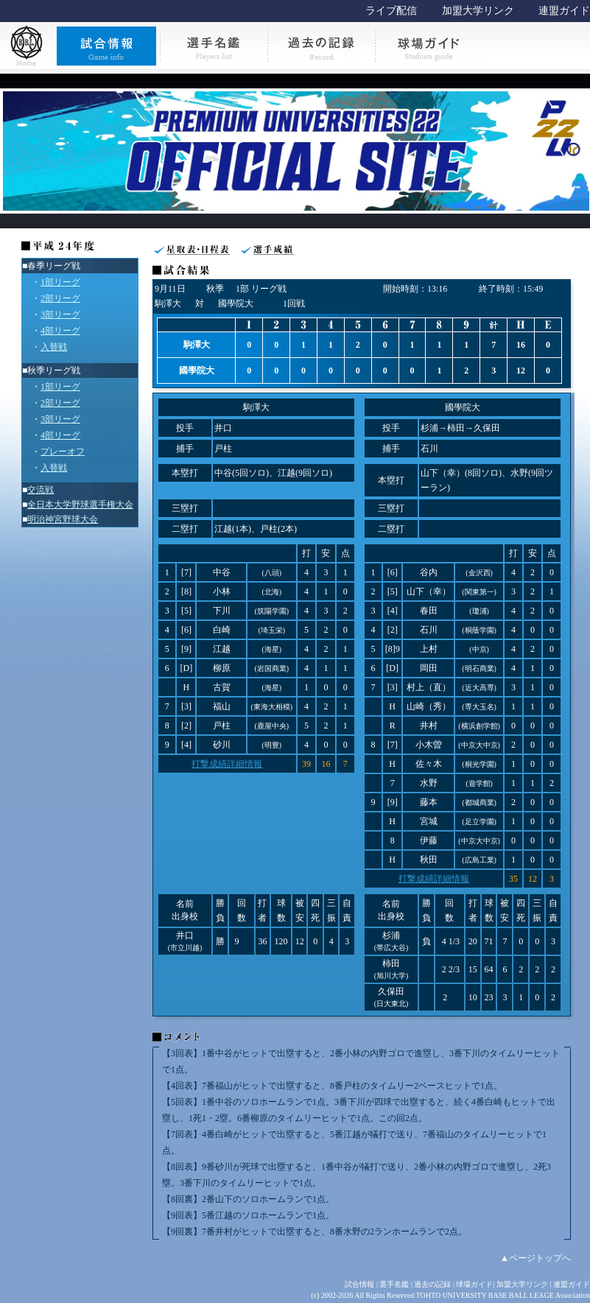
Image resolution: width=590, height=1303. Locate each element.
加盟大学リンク (478, 10)
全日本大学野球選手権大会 (80, 504)
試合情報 (359, 1284)
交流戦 (40, 490)
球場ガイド (474, 1284)
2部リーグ (60, 298)
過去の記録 (432, 1284)
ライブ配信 (391, 10)
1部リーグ (60, 282)
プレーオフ (63, 451)
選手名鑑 (394, 1284)
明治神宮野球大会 (62, 519)
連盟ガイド (564, 10)
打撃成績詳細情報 (227, 764)
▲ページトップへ (535, 1258)
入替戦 (54, 347)
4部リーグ (60, 331)
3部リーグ (60, 314)
